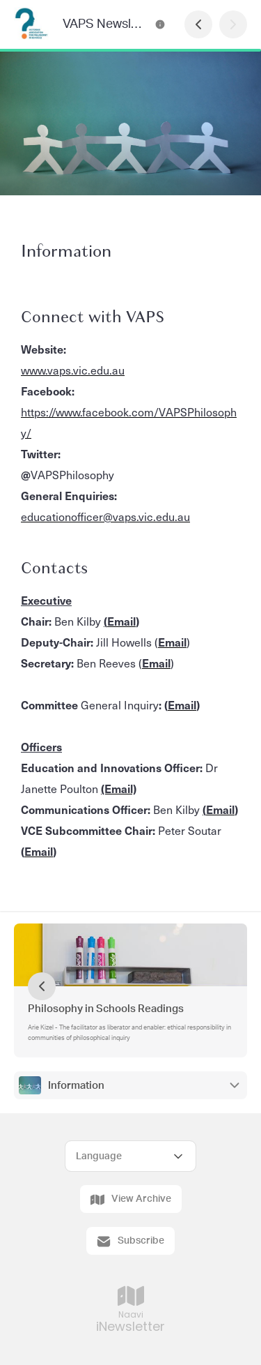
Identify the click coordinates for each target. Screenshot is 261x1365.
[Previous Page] (198, 24)
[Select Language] (130, 1156)
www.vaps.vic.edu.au (73, 369)
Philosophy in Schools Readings (106, 1009)
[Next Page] (233, 24)
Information (76, 1085)
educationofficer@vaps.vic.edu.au (105, 516)
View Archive (130, 1200)
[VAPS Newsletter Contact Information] (160, 24)
